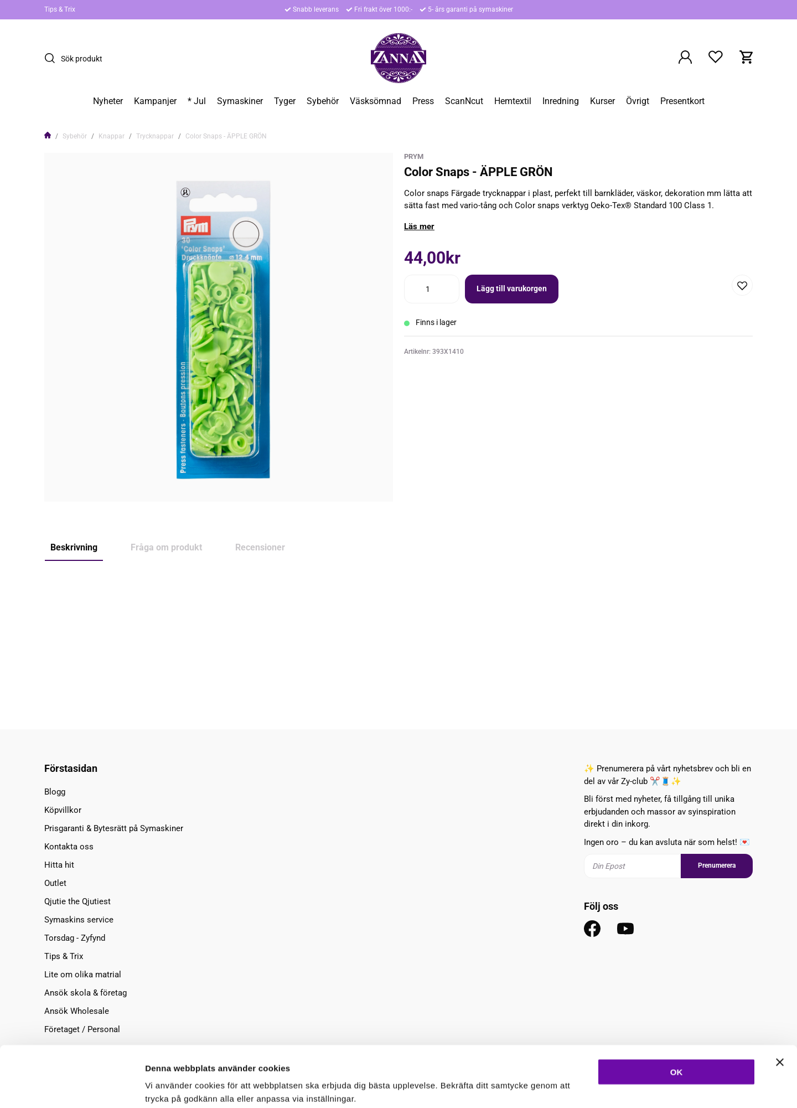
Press (423, 101)
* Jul (197, 101)
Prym (413, 156)
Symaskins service (78, 920)
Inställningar (602, 1086)
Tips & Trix (59, 9)
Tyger (285, 101)
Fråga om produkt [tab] (166, 547)
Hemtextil (512, 101)
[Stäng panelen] (780, 1005)
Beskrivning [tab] (73, 547)
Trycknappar (155, 136)
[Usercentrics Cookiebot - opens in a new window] (71, 1086)
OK (676, 1014)
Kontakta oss (69, 847)
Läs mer (419, 226)
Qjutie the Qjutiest (77, 901)
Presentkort (682, 101)
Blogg (54, 792)
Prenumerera (717, 865)
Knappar (112, 136)
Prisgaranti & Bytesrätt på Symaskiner (113, 828)
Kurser (602, 101)
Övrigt (637, 101)
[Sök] (52, 58)
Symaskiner (240, 101)
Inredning (560, 101)
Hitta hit (59, 865)
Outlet (55, 883)
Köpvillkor (62, 810)
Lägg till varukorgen (512, 288)
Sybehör (323, 101)
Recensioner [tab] (260, 547)
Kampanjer (155, 101)
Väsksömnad (375, 101)
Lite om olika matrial (82, 975)
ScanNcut (464, 101)
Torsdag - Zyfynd (74, 938)
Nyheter (108, 101)
